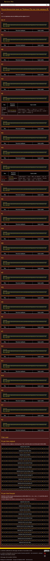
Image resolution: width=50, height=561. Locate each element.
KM (25, 25)
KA (6, 25)
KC (10, 25)
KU (37, 25)
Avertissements (29, 559)
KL (23, 25)
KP (29, 25)
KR (33, 25)
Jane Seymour (13, 110)
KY (44, 25)
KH (17, 25)
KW (41, 25)
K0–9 (4, 25)
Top (4, 26)
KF (14, 25)
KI (19, 25)
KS (34, 25)
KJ (20, 25)
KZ (45, 25)
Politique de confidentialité (6, 559)
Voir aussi (7, 26)
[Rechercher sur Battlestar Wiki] (25, 5)
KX (42, 25)
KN (26, 25)
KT (36, 25)
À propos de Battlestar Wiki (19, 559)
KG (16, 25)
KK (21, 25)
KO (28, 25)
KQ (31, 25)
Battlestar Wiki (8, 1)
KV (39, 25)
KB (8, 25)
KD (11, 25)
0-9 (2, 448)
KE (13, 25)
